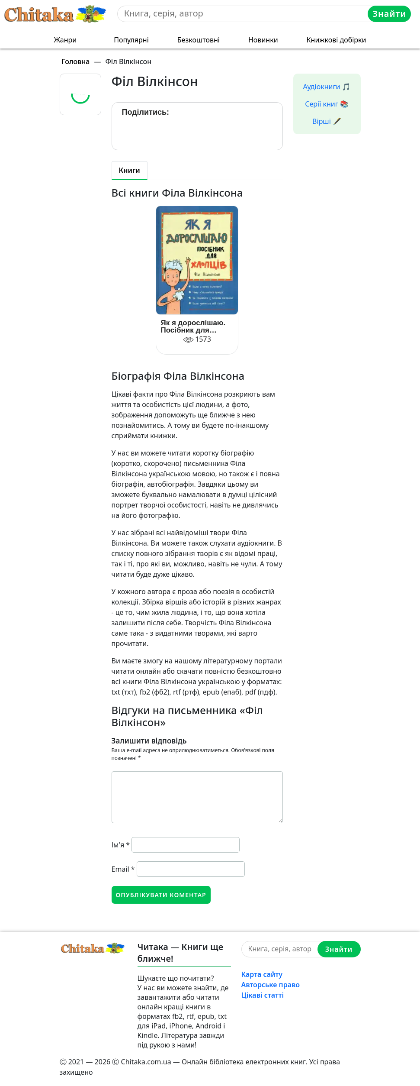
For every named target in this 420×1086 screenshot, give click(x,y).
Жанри (65, 40)
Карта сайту (262, 974)
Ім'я (121, 845)
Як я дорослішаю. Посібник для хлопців (192, 326)
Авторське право (270, 984)
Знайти (389, 13)
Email (123, 869)
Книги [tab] (129, 170)
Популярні (131, 40)
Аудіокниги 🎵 (327, 86)
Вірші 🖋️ (326, 121)
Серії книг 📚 (327, 104)
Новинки (263, 40)
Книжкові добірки (336, 40)
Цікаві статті (262, 995)
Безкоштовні (198, 40)
